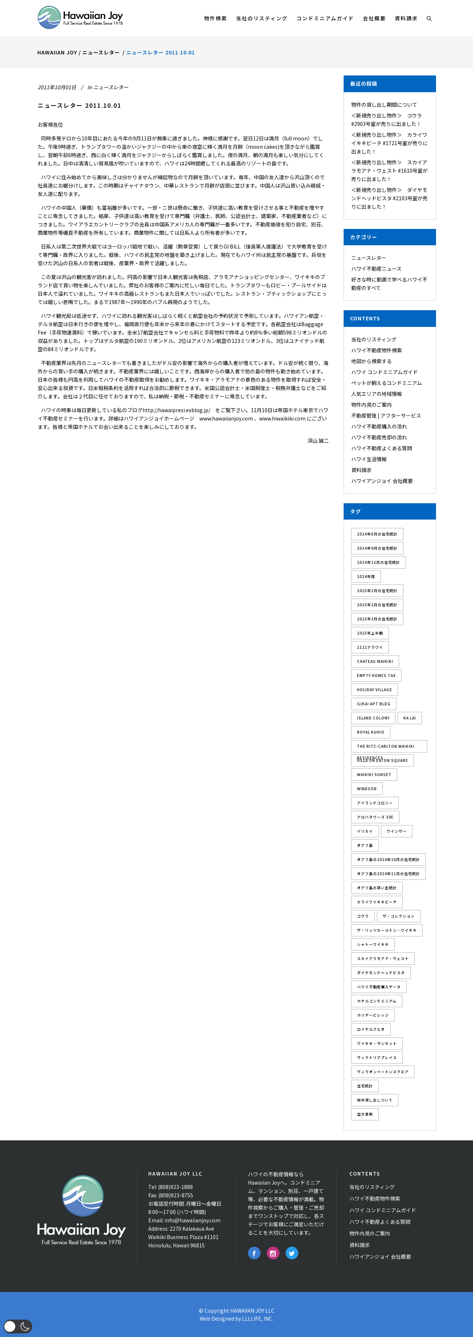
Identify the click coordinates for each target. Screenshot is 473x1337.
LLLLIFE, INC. (257, 1318)
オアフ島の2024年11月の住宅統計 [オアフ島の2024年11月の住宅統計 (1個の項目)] (388, 873)
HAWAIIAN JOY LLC (252, 1310)
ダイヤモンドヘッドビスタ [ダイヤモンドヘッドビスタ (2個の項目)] (381, 972)
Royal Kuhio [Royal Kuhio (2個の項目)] (371, 732)
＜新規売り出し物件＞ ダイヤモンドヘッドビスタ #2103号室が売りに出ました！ (389, 198)
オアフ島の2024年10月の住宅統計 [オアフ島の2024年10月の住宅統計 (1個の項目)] (388, 859)
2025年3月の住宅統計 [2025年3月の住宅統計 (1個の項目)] (377, 619)
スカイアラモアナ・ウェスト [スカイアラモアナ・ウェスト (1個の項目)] (383, 958)
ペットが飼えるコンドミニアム (386, 382)
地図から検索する (371, 361)
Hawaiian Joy (57, 52)
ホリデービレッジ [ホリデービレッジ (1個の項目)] (373, 1015)
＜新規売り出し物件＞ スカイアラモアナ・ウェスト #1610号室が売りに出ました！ (389, 170)
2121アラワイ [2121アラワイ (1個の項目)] (370, 647)
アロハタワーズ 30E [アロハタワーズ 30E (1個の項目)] (375, 817)
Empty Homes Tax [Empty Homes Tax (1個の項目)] (376, 675)
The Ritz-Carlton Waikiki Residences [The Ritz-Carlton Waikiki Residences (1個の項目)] (386, 747)
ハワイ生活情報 (369, 459)
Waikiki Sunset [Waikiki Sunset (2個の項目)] (374, 774)
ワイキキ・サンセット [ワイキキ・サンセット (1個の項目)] (377, 1043)
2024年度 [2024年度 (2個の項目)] (366, 576)
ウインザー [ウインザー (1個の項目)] (397, 831)
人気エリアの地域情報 (376, 393)
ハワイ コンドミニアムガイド (384, 372)
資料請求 (361, 469)
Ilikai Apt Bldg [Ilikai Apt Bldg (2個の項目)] (374, 703)
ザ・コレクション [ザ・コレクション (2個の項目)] (399, 916)
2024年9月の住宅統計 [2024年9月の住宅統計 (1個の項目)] (377, 548)
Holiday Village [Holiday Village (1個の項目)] (374, 689)
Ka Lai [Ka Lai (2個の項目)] (409, 718)
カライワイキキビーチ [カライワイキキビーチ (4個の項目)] (377, 902)
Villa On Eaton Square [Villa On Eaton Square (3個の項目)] (382, 760)
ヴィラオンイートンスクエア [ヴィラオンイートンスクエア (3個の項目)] (383, 1071)
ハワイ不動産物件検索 (376, 350)
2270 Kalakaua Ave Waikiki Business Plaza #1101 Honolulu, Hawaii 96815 (183, 1237)
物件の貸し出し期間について (384, 104)
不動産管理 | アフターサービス (386, 415)
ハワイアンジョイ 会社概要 (382, 480)
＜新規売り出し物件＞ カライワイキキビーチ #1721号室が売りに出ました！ (389, 143)
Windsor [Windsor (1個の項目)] (367, 788)
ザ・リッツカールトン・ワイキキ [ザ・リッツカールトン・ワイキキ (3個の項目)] (387, 930)
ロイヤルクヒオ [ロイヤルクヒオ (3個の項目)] (371, 1029)
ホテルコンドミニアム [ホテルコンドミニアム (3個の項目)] (377, 1001)
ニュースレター (101, 52)
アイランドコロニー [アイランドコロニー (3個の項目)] (375, 802)
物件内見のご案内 (371, 404)
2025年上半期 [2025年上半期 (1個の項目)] (370, 633)
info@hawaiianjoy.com (192, 1220)
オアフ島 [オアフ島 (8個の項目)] (365, 845)
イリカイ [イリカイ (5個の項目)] (365, 831)
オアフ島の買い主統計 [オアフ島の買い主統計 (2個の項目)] (377, 887)
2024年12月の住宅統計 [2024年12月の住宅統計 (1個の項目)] (378, 562)
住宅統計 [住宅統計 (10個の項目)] (365, 1085)
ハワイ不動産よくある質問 (381, 448)
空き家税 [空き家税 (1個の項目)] (365, 1114)
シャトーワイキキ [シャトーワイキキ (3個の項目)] (373, 944)
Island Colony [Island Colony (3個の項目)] (373, 718)
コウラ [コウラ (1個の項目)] (363, 916)
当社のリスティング (374, 339)
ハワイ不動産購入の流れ (379, 426)
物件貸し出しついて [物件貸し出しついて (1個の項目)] (375, 1100)
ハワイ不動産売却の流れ (379, 437)
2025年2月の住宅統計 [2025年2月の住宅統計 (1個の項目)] (377, 604)
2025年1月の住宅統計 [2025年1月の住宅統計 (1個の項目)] (377, 590)
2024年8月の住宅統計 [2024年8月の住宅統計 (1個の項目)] (377, 534)
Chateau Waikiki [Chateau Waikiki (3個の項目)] (375, 661)
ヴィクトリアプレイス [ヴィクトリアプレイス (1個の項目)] (377, 1057)
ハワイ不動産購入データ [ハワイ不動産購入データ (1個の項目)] (379, 986)
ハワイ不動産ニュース (376, 268)
